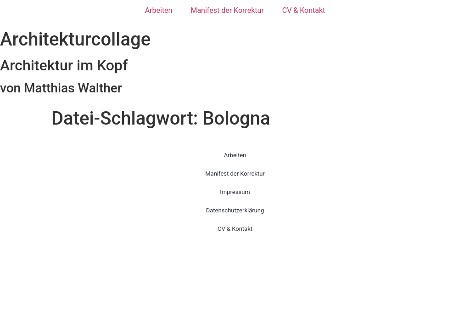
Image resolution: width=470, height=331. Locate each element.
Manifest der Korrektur (226, 10)
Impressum (235, 191)
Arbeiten (159, 10)
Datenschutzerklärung (235, 210)
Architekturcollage (75, 39)
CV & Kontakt (303, 10)
